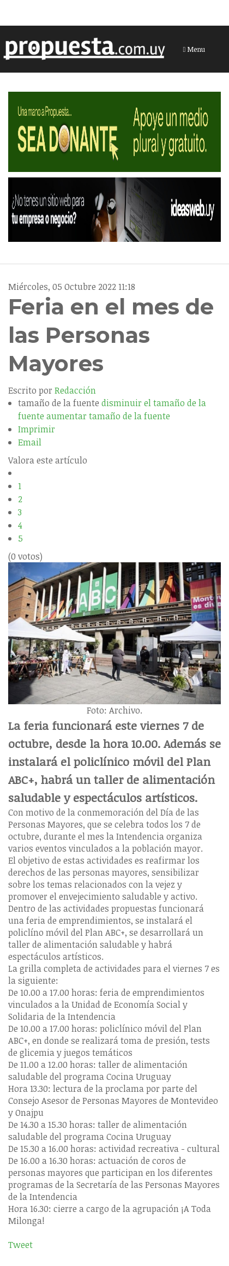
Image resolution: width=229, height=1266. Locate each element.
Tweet (20, 1245)
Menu (194, 49)
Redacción (75, 390)
